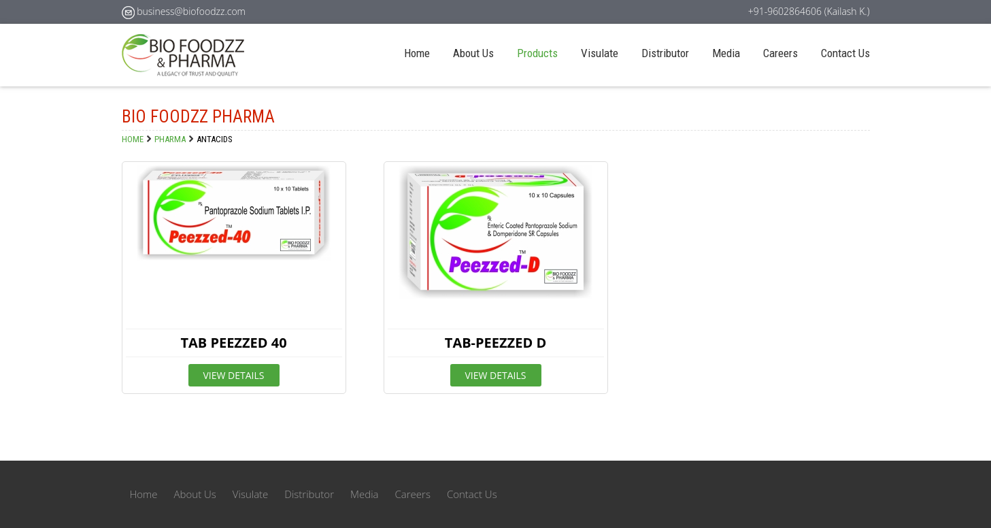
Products (537, 53)
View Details (234, 375)
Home (417, 53)
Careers (780, 53)
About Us (473, 53)
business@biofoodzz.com (191, 11)
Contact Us (845, 53)
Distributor (665, 53)
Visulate (599, 53)
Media (726, 53)
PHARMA (170, 139)
